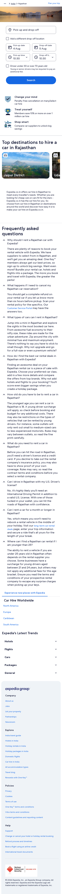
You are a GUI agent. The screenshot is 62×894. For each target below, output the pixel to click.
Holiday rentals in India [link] (15, 746)
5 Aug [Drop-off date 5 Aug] (42, 48)
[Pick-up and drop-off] (31, 30)
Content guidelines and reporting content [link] (24, 817)
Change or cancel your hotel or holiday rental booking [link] (29, 836)
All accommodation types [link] (16, 767)
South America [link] (10, 624)
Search (31, 80)
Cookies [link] (8, 796)
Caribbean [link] (8, 618)
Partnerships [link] (10, 716)
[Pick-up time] (18, 57)
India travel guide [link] (13, 735)
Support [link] (9, 831)
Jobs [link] (7, 706)
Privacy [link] (8, 791)
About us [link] (9, 701)
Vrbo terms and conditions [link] (17, 812)
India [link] (13, 3)
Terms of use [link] (11, 801)
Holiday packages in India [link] (16, 751)
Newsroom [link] (10, 722)
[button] (31, 641)
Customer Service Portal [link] (19, 308)
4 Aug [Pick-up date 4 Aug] (16, 48)
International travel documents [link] (19, 852)
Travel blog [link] (10, 772)
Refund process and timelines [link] (18, 841)
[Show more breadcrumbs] (5, 4)
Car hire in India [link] (12, 761)
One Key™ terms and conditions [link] (19, 807)
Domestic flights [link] (12, 756)
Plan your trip (54, 3)
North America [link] (10, 605)
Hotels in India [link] (11, 740)
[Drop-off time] (44, 57)
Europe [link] (7, 612)
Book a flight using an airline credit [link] (20, 846)
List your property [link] (13, 711)
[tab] (25, 592)
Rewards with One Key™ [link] (16, 777)
